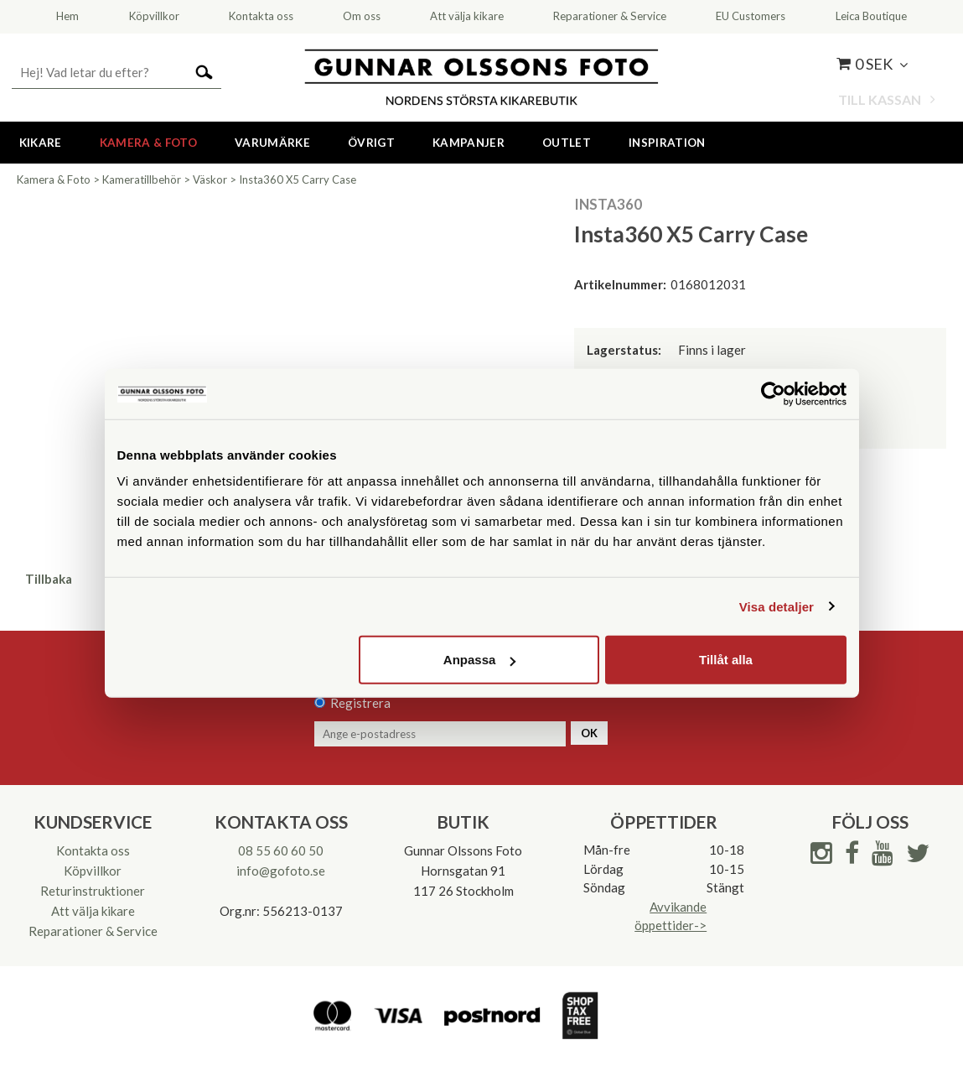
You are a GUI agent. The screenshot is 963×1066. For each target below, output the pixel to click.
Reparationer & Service (93, 931)
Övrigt (371, 142)
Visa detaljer (776, 606)
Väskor (210, 179)
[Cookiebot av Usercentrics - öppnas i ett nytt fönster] (773, 393)
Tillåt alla (726, 660)
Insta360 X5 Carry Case (297, 179)
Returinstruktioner (92, 890)
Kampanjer (468, 142)
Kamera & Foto (148, 142)
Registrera (360, 702)
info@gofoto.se (280, 870)
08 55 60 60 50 (281, 850)
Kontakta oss (93, 850)
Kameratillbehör (141, 179)
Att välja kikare (93, 910)
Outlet (566, 142)
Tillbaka (48, 578)
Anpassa (479, 660)
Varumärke (272, 142)
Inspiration (667, 142)
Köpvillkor (93, 870)
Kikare (40, 142)
